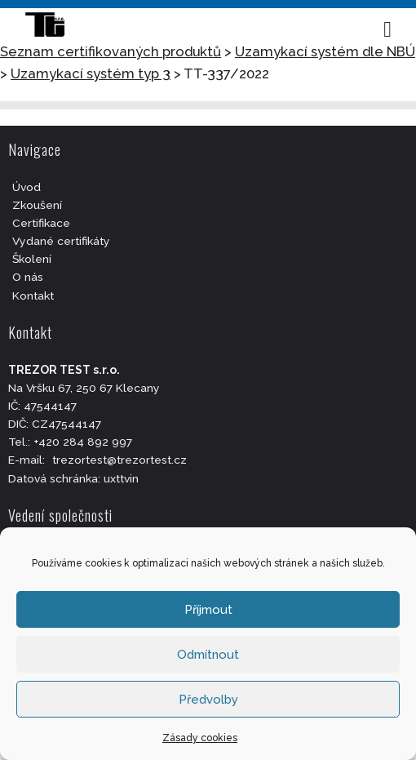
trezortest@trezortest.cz (119, 459)
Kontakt (33, 295)
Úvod (26, 186)
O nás (27, 276)
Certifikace (41, 222)
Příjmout (208, 609)
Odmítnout (208, 654)
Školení (31, 258)
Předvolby (208, 699)
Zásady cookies (199, 738)
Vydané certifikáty (61, 240)
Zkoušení (37, 204)
